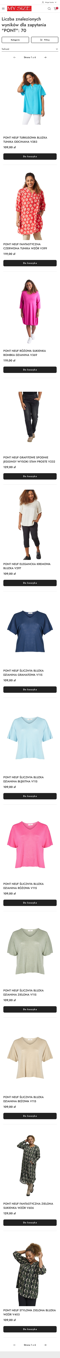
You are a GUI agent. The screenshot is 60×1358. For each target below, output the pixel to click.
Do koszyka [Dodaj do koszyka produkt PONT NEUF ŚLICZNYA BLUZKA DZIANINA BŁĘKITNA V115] (30, 796)
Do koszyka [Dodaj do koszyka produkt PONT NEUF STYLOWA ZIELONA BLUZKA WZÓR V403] (30, 1329)
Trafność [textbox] (5, 49)
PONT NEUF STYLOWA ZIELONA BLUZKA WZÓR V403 (29, 1312)
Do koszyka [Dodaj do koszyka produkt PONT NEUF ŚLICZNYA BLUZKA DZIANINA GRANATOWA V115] (30, 689)
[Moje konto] (49, 2)
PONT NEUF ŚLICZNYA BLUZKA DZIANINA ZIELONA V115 (23, 993)
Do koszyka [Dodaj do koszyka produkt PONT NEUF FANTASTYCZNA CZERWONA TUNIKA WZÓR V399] (30, 263)
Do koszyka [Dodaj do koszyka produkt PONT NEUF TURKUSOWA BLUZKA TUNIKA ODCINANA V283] (30, 156)
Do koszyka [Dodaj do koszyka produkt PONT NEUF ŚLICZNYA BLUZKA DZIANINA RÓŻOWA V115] (30, 902)
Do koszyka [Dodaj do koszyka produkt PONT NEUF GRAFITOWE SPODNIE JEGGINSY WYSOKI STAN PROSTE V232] (30, 476)
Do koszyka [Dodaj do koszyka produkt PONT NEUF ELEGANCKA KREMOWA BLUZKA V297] (30, 582)
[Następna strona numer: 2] (45, 57)
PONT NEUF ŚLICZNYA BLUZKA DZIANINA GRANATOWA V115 (23, 673)
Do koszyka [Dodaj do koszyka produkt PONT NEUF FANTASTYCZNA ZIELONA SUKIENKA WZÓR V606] (30, 1222)
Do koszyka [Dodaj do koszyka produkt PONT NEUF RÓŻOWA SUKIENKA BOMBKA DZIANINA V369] (30, 369)
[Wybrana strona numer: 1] (30, 57)
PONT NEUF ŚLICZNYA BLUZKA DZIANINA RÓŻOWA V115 (23, 886)
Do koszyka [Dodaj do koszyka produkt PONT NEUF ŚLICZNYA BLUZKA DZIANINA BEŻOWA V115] (30, 1116)
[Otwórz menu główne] (3, 8)
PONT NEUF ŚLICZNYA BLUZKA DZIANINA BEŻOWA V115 (23, 1099)
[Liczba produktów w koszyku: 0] (55, 8)
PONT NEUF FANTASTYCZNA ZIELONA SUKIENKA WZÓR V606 (28, 1206)
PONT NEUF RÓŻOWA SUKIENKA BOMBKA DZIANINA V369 (24, 353)
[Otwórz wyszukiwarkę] (49, 8)
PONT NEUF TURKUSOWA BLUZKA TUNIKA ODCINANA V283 (25, 140)
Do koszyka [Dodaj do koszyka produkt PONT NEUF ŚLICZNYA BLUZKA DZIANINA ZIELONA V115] (30, 1009)
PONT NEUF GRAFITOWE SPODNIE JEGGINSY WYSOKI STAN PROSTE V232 (29, 459)
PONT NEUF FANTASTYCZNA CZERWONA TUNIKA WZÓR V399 (25, 246)
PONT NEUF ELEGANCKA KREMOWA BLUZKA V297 (27, 566)
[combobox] (30, 49)
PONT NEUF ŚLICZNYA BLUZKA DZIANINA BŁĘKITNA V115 (23, 779)
